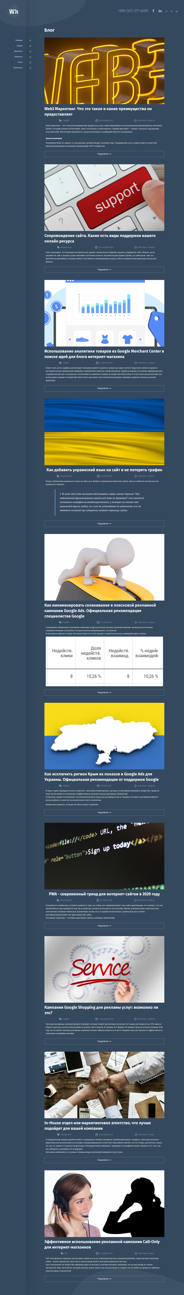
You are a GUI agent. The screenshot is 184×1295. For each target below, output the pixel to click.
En (166, 11)
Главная (18, 40)
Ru (177, 11)
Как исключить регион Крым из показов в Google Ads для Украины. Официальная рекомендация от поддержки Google (101, 777)
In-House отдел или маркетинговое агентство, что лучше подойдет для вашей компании (97, 1126)
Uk (171, 11)
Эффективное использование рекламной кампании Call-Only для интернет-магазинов (102, 1244)
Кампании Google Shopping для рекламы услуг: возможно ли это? (101, 1010)
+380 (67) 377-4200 (132, 10)
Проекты (18, 51)
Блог (20, 62)
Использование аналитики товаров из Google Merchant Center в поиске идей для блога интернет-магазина (104, 354)
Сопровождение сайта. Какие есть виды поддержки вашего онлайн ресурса (100, 238)
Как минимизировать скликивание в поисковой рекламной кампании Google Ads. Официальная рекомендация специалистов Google (100, 611)
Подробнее (102, 153)
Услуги (19, 46)
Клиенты (18, 57)
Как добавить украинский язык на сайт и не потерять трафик (104, 470)
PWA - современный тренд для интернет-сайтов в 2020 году (104, 894)
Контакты (18, 68)
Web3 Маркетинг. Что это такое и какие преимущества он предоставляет (98, 111)
